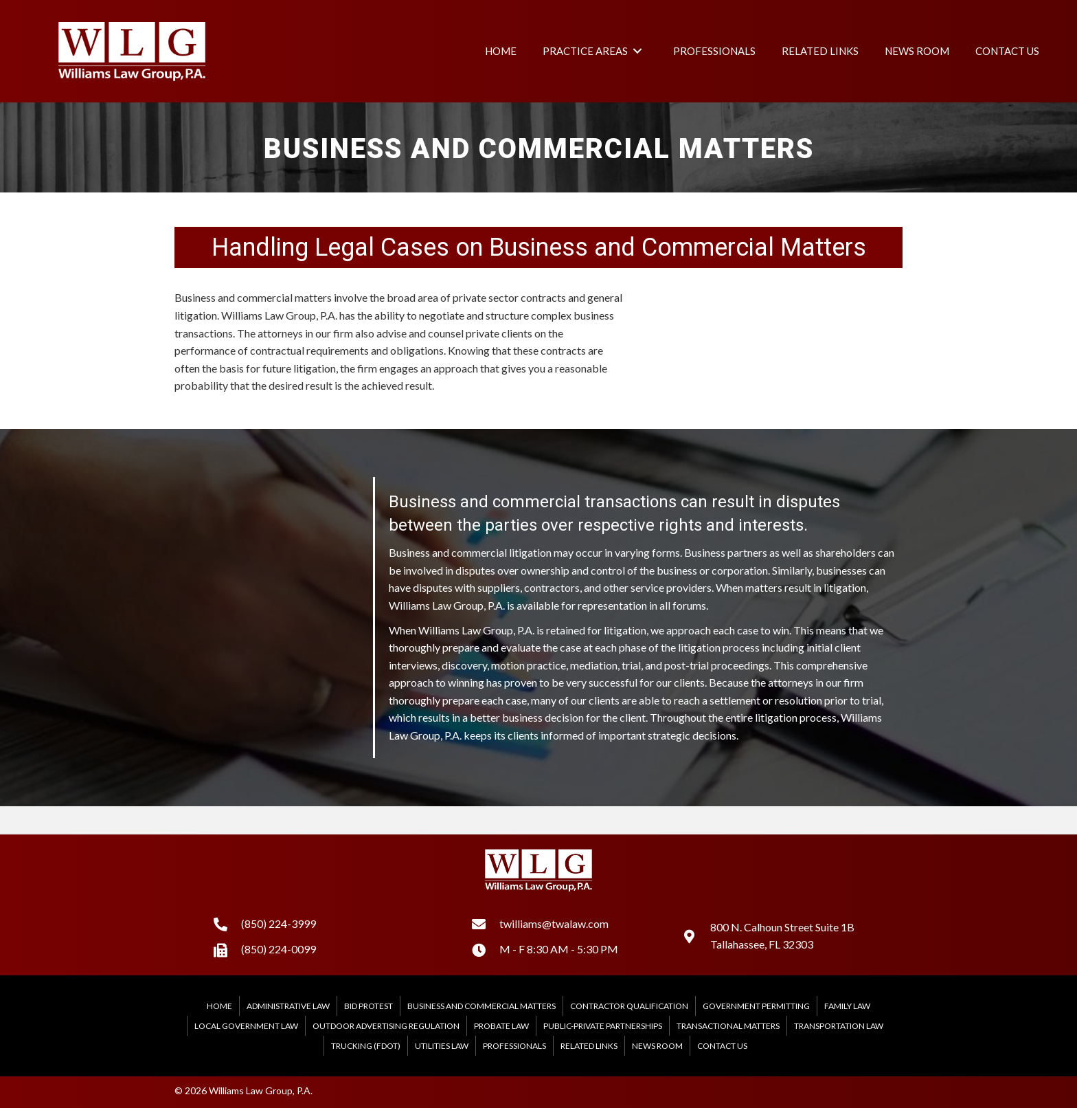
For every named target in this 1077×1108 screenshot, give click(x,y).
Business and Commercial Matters (481, 1006)
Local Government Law (246, 1026)
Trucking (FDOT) (365, 1046)
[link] (501, 51)
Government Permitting (756, 1006)
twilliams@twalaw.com (554, 923)
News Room (657, 1046)
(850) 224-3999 (278, 923)
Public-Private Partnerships (602, 1026)
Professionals (514, 1046)
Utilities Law (441, 1046)
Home (219, 1006)
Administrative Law (288, 1006)
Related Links (588, 1046)
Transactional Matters (728, 1026)
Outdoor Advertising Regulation (386, 1026)
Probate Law (501, 1026)
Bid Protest (368, 1006)
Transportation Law (838, 1026)
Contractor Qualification (629, 1006)
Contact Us (722, 1046)
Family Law (847, 1006)
